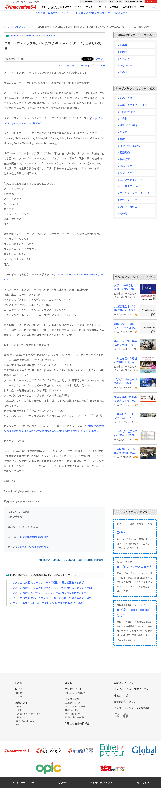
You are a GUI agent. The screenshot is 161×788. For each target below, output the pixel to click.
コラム (78, 7)
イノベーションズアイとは (93, 1)
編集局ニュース (22, 706)
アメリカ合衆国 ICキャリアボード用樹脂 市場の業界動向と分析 (48, 582)
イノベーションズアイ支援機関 (131, 708)
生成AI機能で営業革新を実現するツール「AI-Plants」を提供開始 (125, 399)
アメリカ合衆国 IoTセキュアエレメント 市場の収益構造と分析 (48, 603)
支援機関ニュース (72, 703)
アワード (144, 7)
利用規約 (62, 782)
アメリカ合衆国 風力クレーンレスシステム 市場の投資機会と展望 (49, 592)
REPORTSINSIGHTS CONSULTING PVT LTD (34, 35)
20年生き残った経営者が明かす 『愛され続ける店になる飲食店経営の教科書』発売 (125, 360)
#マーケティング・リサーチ (91, 65)
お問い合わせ (142, 782)
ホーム (7, 27)
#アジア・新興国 (127, 206)
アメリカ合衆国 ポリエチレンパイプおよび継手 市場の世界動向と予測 (52, 587)
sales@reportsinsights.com (33, 547)
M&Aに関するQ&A (72, 714)
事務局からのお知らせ (101, 782)
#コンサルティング (65, 65)
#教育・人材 (125, 172)
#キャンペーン (126, 65)
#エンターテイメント (130, 179)
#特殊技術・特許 (127, 125)
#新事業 (122, 45)
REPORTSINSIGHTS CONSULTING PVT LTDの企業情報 (73, 559)
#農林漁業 (124, 159)
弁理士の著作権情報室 (77, 723)
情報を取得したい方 (134, 1)
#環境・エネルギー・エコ (132, 105)
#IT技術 (122, 118)
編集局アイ (65, 7)
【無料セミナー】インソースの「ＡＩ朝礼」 (125, 416)
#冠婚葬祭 (124, 152)
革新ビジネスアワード (126, 682)
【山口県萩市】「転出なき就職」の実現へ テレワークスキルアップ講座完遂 (125, 451)
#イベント (124, 58)
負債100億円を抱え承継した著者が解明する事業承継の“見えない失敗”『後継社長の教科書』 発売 (126, 287)
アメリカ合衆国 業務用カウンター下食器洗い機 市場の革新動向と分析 (52, 598)
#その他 (122, 72)
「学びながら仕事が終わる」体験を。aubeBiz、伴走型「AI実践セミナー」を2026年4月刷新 (125, 381)
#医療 (121, 138)
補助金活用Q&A (71, 710)
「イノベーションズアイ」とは (131, 689)
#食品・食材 (125, 166)
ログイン (151, 1)
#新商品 (122, 51)
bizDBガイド (21, 693)
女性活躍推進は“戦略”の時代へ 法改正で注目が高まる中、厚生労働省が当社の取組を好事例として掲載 (125, 308)
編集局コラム (21, 717)
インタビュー (21, 710)
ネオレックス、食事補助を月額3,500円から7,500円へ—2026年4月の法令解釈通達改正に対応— (125, 343)
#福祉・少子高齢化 (129, 145)
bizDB (53, 7)
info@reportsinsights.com (34, 536)
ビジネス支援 (111, 7)
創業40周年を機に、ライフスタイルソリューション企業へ (125, 326)
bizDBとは (20, 696)
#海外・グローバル (129, 199)
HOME (43, 7)
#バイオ (122, 132)
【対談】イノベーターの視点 (28, 714)
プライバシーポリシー (23, 782)
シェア (99, 58)
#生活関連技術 (126, 111)
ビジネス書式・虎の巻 (74, 717)
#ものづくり (125, 98)
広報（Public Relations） (26, 721)
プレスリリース (93, 7)
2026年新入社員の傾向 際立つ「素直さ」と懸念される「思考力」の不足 (125, 433)
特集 (18, 725)
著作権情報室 (129, 7)
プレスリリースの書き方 (136, 566)
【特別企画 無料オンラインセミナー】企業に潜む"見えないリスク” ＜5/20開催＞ (80, 13)
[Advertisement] (54, 636)
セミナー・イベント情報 (75, 706)
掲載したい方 (115, 1)
